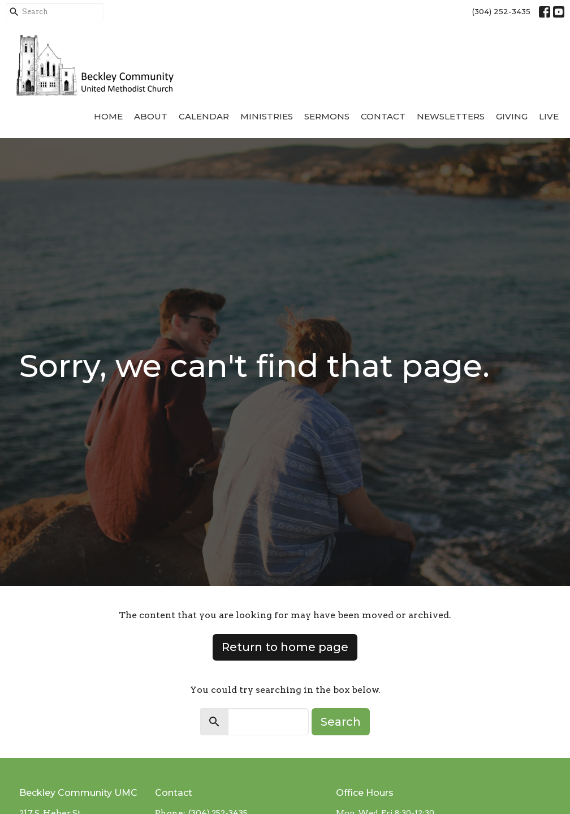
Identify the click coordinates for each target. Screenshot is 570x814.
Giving (512, 116)
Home (108, 116)
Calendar (204, 116)
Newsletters (451, 116)
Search (341, 722)
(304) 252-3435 (501, 11)
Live (549, 116)
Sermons (326, 116)
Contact (383, 116)
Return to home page (285, 647)
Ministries (266, 116)
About (150, 116)
